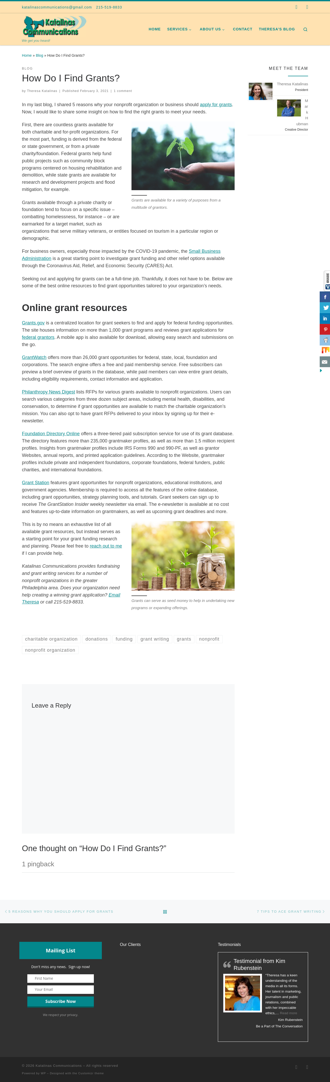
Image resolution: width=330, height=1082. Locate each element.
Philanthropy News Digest (48, 392)
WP (43, 1073)
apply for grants (216, 104)
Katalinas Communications (59, 1066)
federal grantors (38, 337)
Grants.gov (33, 322)
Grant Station (35, 482)
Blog (39, 55)
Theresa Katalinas (42, 91)
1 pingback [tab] (38, 864)
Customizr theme (91, 1073)
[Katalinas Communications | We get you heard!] (54, 26)
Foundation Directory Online (51, 433)
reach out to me (106, 546)
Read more (288, 1013)
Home (27, 55)
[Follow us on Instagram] (307, 7)
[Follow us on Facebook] (296, 7)
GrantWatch (34, 357)
